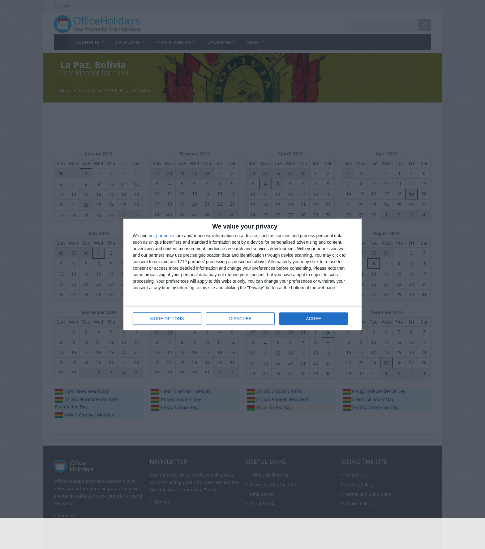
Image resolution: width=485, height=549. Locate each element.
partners (164, 235)
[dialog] (242, 274)
